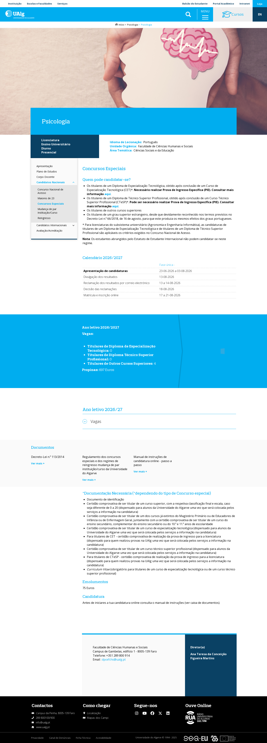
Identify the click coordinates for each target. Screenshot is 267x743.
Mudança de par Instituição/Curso (47, 210)
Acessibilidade (103, 737)
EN (260, 14)
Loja (259, 3)
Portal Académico (223, 3)
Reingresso (44, 218)
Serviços (62, 3)
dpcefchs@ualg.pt (114, 659)
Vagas (96, 421)
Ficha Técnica (83, 737)
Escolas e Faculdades (39, 3)
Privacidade (37, 737)
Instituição (15, 3)
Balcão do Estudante (194, 3)
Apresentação (44, 166)
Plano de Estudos (46, 171)
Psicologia (132, 24)
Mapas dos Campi (97, 717)
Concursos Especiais (51, 203)
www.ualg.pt (43, 727)
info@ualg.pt (43, 722)
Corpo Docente (45, 177)
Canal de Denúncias (59, 737)
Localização (94, 713)
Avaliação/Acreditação (49, 230)
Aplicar (188, 14)
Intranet (244, 3)
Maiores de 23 (46, 198)
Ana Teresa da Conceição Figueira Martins (208, 656)
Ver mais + (38, 463)
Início (121, 24)
